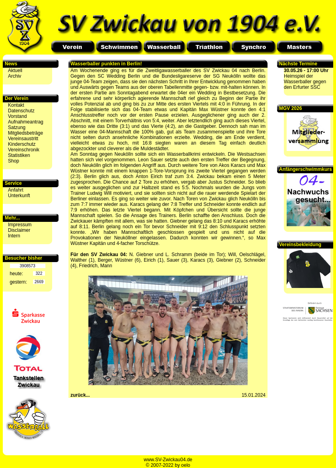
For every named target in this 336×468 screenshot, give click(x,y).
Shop (13, 161)
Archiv (14, 76)
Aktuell (15, 70)
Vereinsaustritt (23, 138)
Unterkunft (19, 195)
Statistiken (19, 155)
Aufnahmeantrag (25, 122)
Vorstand (17, 116)
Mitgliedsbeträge (25, 133)
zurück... (80, 395)
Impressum (19, 224)
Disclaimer (19, 230)
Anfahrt (15, 190)
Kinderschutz (21, 144)
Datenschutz (21, 111)
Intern (14, 236)
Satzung (16, 127)
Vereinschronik (23, 150)
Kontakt (16, 105)
